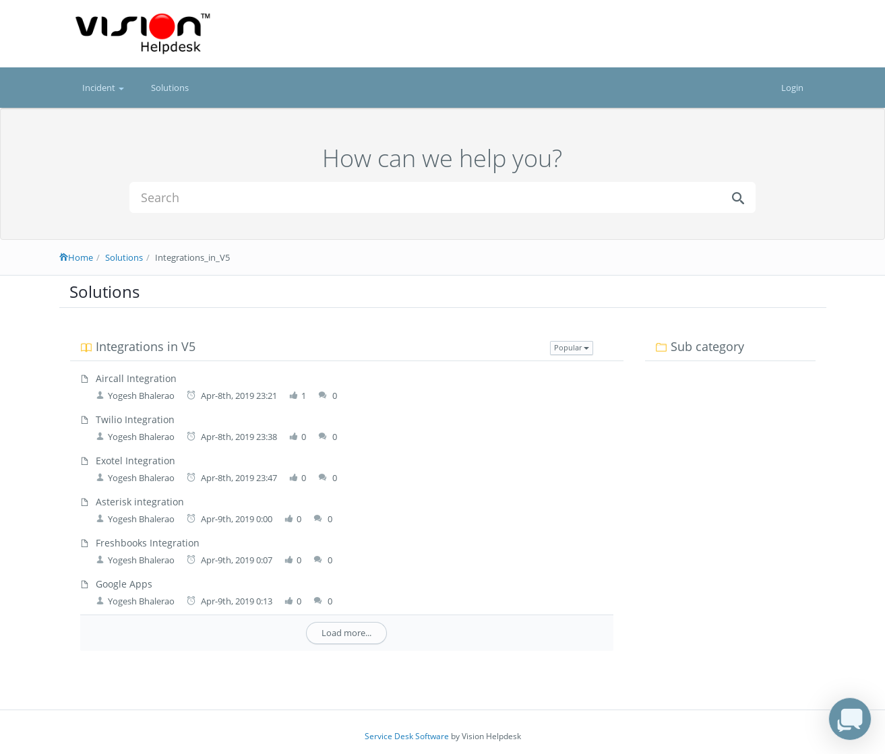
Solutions (170, 88)
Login (792, 88)
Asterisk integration (140, 501)
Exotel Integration (135, 460)
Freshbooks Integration (148, 542)
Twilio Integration (135, 419)
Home (76, 257)
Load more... (346, 633)
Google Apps (124, 583)
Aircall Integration (136, 378)
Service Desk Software (407, 736)
